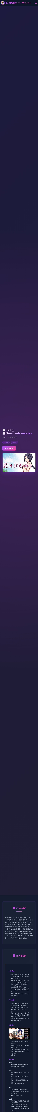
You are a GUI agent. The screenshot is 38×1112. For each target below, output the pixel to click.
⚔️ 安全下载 (9, 448)
